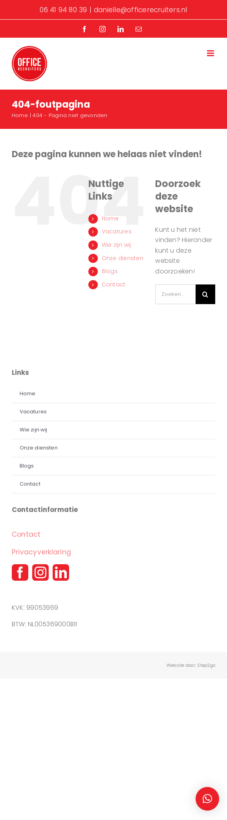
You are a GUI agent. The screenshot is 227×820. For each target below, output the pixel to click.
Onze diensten (122, 258)
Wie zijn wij (116, 245)
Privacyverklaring (41, 552)
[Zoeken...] (175, 294)
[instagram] (40, 572)
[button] (207, 799)
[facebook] (20, 572)
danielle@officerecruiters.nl (140, 10)
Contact (114, 284)
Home (110, 218)
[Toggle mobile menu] (211, 53)
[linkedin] (61, 572)
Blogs (110, 271)
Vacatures (117, 231)
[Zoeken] (205, 294)
